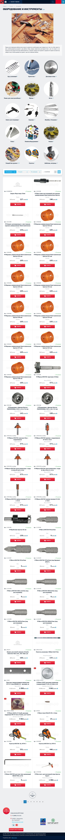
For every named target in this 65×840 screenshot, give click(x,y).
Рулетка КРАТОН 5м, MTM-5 (47, 743)
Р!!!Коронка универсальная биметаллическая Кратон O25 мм (47, 347)
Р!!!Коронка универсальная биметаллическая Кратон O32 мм (47, 286)
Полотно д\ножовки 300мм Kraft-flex (47, 652)
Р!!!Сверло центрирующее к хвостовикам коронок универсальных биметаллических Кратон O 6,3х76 (17, 225)
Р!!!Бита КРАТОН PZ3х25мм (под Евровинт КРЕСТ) (47, 561)
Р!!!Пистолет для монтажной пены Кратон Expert (47, 775)
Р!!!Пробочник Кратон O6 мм (17, 530)
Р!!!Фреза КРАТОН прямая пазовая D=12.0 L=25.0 (17, 500)
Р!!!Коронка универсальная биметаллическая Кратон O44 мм (17, 316)
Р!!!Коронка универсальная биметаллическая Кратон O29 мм (17, 286)
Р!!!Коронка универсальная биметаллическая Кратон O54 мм (47, 316)
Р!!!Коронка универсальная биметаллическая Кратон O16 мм (47, 225)
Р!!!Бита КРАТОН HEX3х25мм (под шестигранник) (18, 622)
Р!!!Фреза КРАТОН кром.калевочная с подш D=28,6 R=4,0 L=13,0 (18, 469)
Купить (19, 204)
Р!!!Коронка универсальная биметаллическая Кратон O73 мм (17, 347)
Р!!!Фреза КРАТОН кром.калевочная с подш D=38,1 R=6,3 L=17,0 (47, 469)
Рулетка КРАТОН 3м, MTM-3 (17, 743)
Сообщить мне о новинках (16, 829)
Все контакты (6, 810)
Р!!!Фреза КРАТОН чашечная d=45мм (47, 377)
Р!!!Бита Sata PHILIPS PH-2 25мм (47, 713)
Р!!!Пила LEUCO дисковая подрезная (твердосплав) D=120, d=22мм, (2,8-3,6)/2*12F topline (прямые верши (47, 683)
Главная (4, 6)
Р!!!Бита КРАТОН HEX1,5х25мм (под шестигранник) (17, 591)
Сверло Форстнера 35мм (17, 193)
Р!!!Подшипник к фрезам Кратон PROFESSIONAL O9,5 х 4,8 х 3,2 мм (47, 408)
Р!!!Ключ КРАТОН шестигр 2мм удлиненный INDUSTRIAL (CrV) (18, 775)
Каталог (11, 6)
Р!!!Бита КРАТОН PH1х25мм (47, 530)
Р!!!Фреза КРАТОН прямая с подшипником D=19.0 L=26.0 (47, 438)
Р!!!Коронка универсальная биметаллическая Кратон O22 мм (47, 255)
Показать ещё (32, 796)
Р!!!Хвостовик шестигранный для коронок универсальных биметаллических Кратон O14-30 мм (47, 194)
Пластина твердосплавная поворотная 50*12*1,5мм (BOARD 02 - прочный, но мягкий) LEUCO (17, 683)
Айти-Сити (14, 837)
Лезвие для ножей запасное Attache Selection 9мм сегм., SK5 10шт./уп (18, 652)
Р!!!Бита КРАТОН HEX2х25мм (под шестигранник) (47, 591)
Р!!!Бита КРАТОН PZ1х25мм (17, 560)
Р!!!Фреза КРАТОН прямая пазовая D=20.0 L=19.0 (47, 500)
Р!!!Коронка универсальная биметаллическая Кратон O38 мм (17, 377)
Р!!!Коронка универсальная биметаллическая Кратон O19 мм (17, 255)
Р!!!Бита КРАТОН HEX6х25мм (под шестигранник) (47, 622)
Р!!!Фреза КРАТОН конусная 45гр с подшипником (17, 438)
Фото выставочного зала (17, 822)
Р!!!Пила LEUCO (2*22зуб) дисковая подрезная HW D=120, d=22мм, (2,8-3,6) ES (18, 714)
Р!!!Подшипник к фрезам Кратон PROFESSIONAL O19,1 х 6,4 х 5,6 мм (17, 408)
